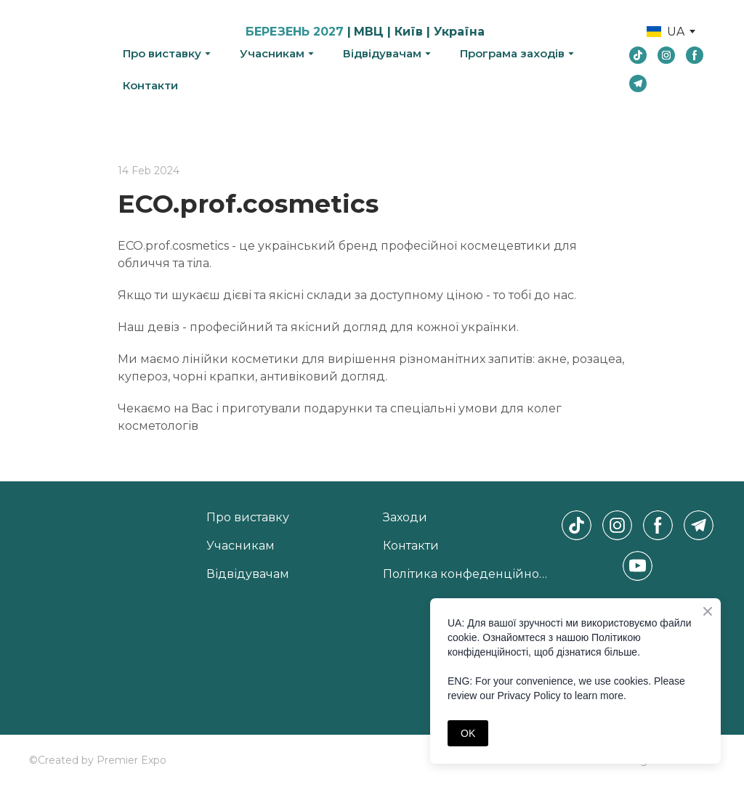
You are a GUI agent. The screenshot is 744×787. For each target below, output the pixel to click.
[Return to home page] (65, 58)
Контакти (150, 85)
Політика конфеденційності (468, 574)
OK (468, 733)
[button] (638, 55)
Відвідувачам (382, 53)
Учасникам (272, 53)
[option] (665, 31)
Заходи (405, 517)
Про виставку (162, 53)
